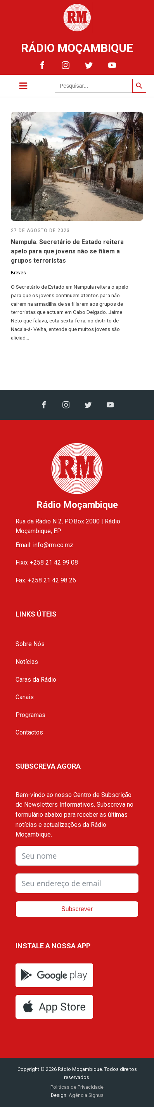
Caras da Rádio (36, 679)
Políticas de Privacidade (77, 1087)
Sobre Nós (30, 644)
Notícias (27, 661)
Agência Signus (85, 1095)
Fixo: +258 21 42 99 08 (47, 562)
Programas (30, 715)
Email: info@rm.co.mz (44, 545)
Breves (18, 272)
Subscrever (77, 909)
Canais (25, 697)
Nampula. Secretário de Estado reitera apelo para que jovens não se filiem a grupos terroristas (67, 251)
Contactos (29, 732)
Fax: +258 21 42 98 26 (46, 580)
